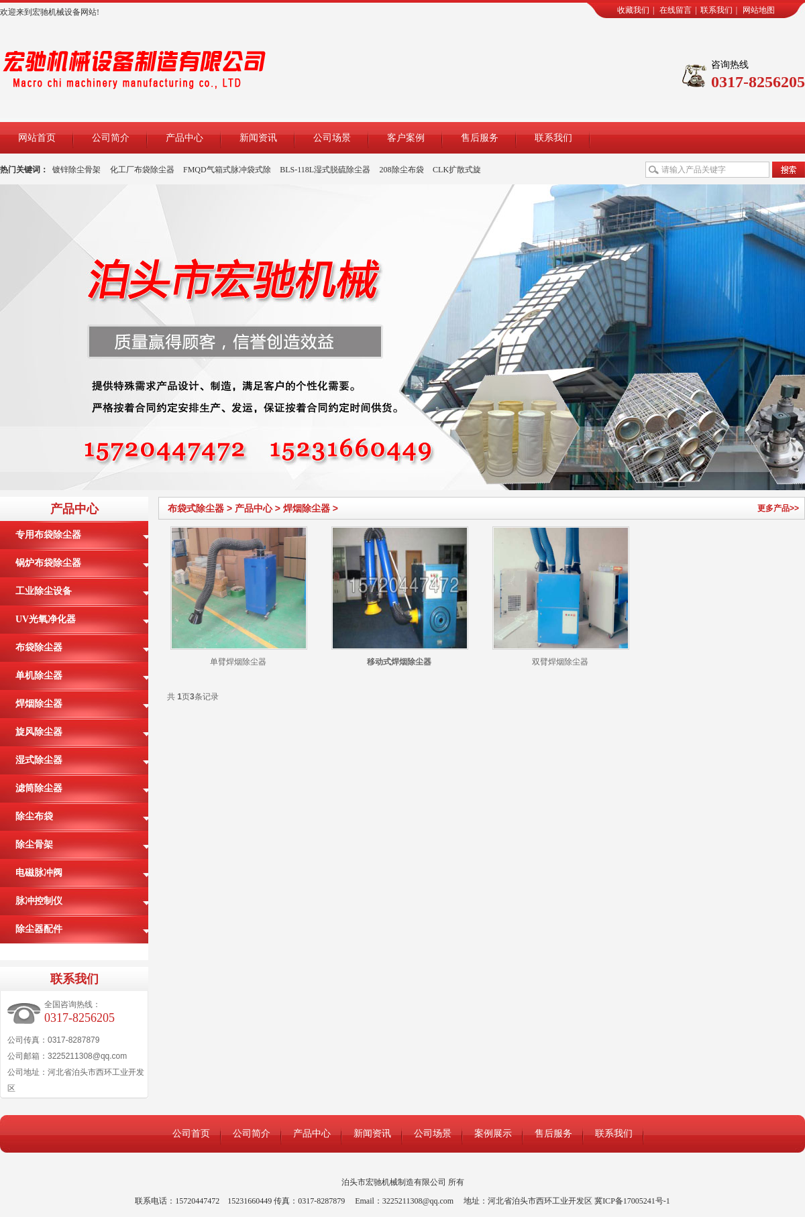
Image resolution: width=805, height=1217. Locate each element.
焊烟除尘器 (306, 508)
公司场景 (332, 138)
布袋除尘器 (38, 647)
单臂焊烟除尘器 (238, 662)
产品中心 (184, 138)
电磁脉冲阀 (38, 873)
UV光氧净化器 (45, 619)
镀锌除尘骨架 (76, 169)
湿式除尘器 (38, 760)
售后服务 (479, 138)
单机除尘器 (38, 676)
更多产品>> (778, 508)
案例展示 (493, 1133)
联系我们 (716, 10)
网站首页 (37, 138)
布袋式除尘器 (196, 508)
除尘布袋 (34, 816)
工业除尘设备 (43, 591)
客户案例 (406, 138)
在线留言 (675, 10)
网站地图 (759, 10)
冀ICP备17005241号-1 (632, 1201)
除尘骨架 (34, 844)
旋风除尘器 (38, 732)
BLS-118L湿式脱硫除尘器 (325, 169)
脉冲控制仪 (38, 901)
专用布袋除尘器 (48, 535)
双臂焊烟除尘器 (560, 662)
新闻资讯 (258, 138)
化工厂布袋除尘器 (142, 169)
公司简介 (110, 138)
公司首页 (191, 1133)
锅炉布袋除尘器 (48, 563)
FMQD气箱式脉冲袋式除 (227, 169)
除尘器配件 (38, 929)
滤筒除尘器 (38, 788)
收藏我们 (633, 10)
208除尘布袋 (402, 169)
